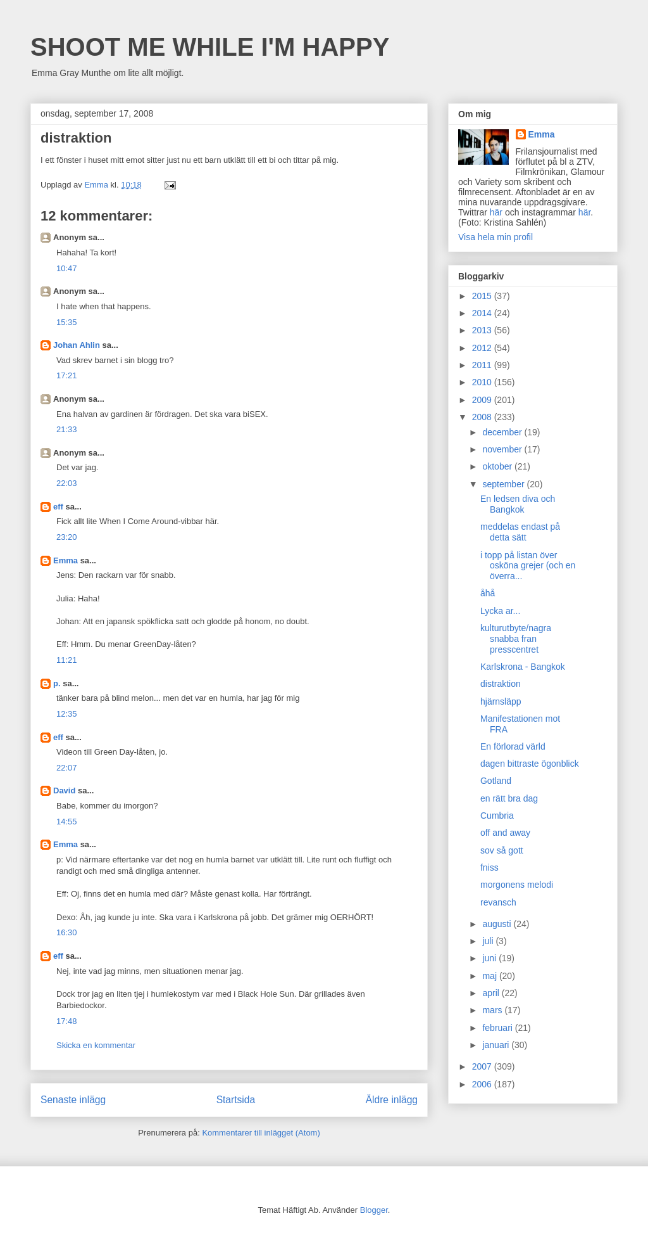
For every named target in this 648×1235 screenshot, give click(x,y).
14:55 (66, 821)
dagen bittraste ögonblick (529, 763)
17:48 (66, 1021)
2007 (483, 1066)
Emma (65, 560)
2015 (483, 296)
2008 (483, 417)
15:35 (66, 322)
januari (496, 1045)
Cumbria (497, 815)
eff (58, 506)
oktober (498, 466)
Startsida (236, 1099)
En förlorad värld (512, 746)
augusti (497, 924)
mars (493, 1010)
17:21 (66, 375)
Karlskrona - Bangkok (522, 667)
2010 (483, 382)
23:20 (66, 537)
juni (490, 958)
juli (488, 941)
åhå (487, 593)
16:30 (66, 932)
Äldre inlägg (392, 1099)
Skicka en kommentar (95, 1045)
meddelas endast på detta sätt (520, 532)
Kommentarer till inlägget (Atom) (261, 1132)
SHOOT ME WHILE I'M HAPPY (209, 47)
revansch (498, 902)
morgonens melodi (516, 885)
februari (498, 1028)
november (503, 449)
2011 (483, 365)
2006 (483, 1084)
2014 (483, 313)
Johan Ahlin (76, 345)
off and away (505, 833)
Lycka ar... (500, 611)
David (64, 790)
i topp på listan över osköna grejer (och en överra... (527, 566)
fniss (489, 867)
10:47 (66, 268)
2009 (483, 400)
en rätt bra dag (509, 798)
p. (57, 683)
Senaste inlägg (73, 1099)
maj (490, 976)
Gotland (495, 781)
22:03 (66, 483)
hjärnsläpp (500, 701)
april (491, 993)
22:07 (66, 767)
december (503, 432)
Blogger (374, 1210)
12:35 (66, 714)
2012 (483, 348)
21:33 (66, 429)
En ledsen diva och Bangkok (517, 504)
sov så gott (501, 850)
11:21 (66, 660)
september (504, 484)
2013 (483, 330)
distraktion (500, 684)
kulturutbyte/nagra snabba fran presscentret (515, 639)
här (496, 212)
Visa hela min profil (495, 237)
